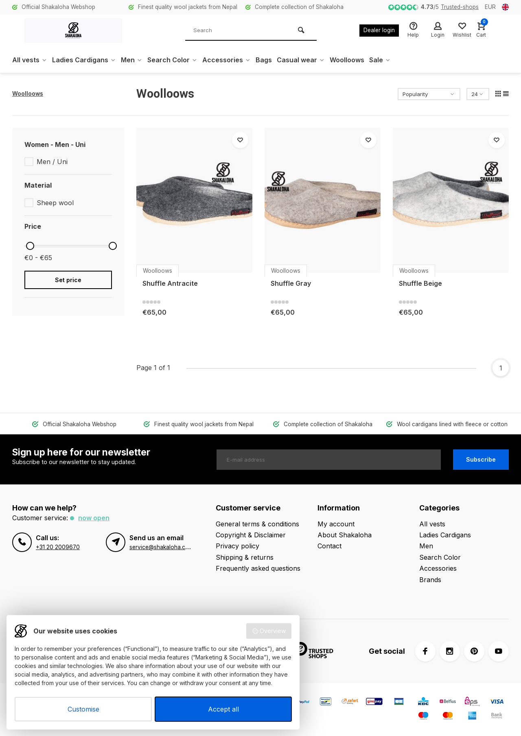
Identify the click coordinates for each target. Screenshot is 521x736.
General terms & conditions (257, 524)
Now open (93, 518)
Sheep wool (55, 203)
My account (336, 524)
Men (131, 60)
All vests (29, 60)
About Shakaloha (344, 535)
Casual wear (301, 60)
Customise (83, 709)
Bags (264, 60)
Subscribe (481, 459)
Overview (269, 631)
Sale (380, 60)
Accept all (223, 709)
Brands (430, 580)
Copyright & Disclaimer (251, 535)
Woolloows (347, 60)
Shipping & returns (245, 557)
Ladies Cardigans (84, 60)
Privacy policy (237, 546)
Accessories (226, 60)
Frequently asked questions (258, 568)
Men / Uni (52, 162)
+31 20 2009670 (58, 547)
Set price (68, 279)
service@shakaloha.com (161, 547)
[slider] (30, 246)
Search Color (172, 60)
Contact (329, 546)
